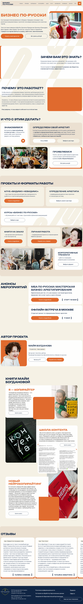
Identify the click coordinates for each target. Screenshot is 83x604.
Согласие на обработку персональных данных (49, 593)
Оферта (72, 593)
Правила (72, 590)
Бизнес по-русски (8, 3)
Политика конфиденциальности (45, 590)
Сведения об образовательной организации (49, 596)
